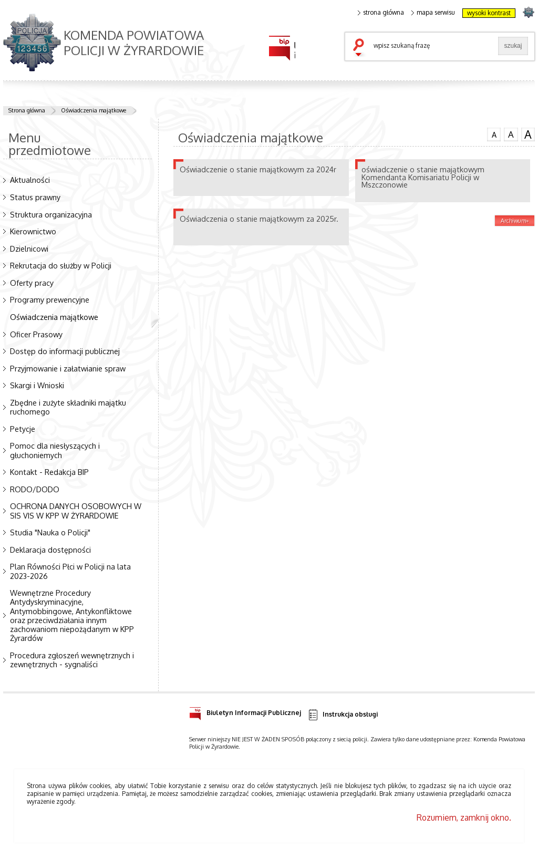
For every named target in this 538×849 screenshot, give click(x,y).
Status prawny (35, 197)
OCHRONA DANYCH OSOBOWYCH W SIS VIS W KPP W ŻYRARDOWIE (75, 510)
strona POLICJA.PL (528, 11)
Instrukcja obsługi (342, 714)
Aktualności (30, 179)
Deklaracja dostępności (50, 549)
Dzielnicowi (29, 248)
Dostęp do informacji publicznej (65, 351)
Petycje (22, 428)
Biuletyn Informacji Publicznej (245, 711)
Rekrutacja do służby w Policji (60, 265)
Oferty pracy (32, 282)
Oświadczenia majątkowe (93, 110)
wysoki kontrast (489, 13)
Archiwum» (515, 220)
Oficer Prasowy (36, 334)
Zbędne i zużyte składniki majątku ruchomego (68, 407)
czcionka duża (528, 134)
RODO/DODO (34, 489)
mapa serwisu (433, 12)
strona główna (381, 12)
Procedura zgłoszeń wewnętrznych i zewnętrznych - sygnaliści (72, 659)
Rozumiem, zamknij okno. (464, 817)
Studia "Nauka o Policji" (50, 532)
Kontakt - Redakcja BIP (49, 472)
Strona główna (26, 110)
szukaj (361, 48)
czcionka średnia (511, 134)
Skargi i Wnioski (37, 385)
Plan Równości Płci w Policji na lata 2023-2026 (70, 571)
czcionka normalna (494, 133)
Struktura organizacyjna (51, 214)
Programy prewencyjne (49, 299)
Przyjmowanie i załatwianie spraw (68, 368)
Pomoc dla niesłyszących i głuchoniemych (55, 450)
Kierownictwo (33, 231)
